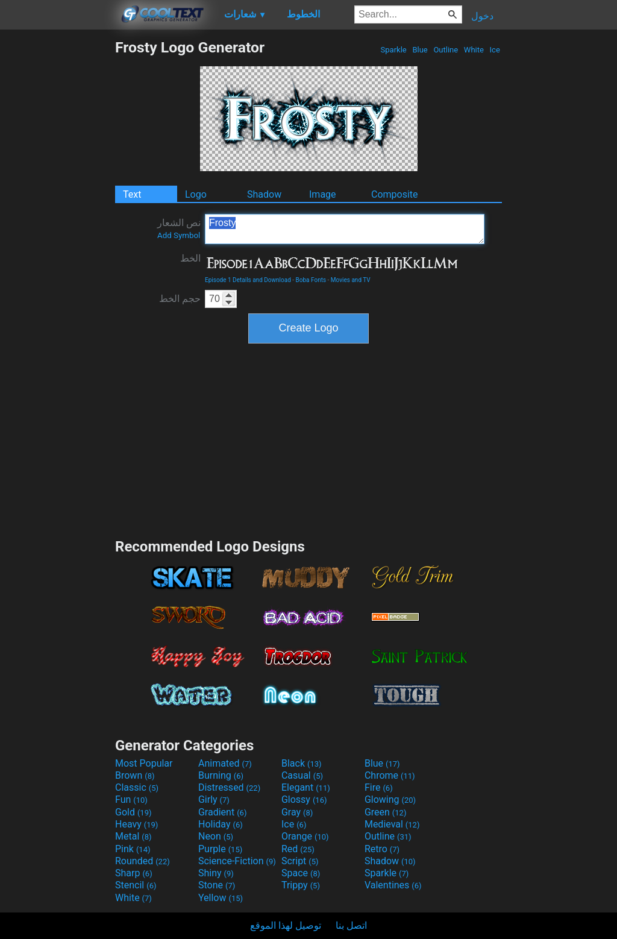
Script (300, 861)
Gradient (222, 812)
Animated (225, 763)
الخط (190, 258)
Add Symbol (178, 235)
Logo (196, 194)
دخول (482, 16)
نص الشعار (179, 228)
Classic (136, 787)
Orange (305, 836)
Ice (494, 49)
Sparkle (393, 49)
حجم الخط (180, 298)
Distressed (229, 787)
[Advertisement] (57, 219)
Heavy (136, 824)
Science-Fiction (237, 861)
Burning (220, 775)
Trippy (300, 885)
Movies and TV (351, 280)
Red (298, 849)
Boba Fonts (311, 280)
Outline (445, 49)
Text (132, 194)
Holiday (220, 824)
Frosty (344, 229)
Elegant (305, 787)
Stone (216, 885)
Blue (420, 49)
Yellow (220, 897)
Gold (133, 812)
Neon (215, 836)
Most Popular (144, 763)
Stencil (135, 885)
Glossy (304, 799)
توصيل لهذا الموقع (285, 925)
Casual (302, 775)
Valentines (393, 885)
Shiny (216, 873)
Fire (379, 787)
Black (301, 763)
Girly (214, 799)
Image (322, 194)
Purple (220, 849)
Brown (134, 775)
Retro (382, 849)
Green (386, 812)
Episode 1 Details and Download (248, 280)
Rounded (142, 861)
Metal (133, 836)
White (474, 49)
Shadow (264, 194)
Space (300, 873)
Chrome (390, 775)
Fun (131, 799)
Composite (394, 194)
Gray (297, 812)
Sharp (133, 873)
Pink (133, 849)
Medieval (392, 824)
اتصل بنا (351, 925)
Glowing (390, 799)
